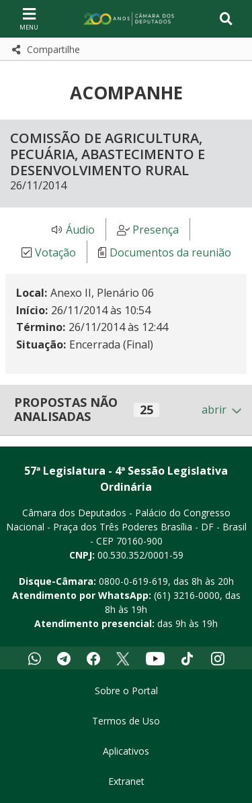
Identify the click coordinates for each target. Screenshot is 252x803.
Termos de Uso (126, 720)
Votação (55, 252)
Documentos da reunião (170, 252)
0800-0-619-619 (133, 581)
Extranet (126, 781)
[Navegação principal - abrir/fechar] (29, 18)
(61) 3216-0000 (187, 595)
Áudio (80, 229)
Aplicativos (126, 751)
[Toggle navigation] (226, 19)
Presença (155, 229)
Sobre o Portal (126, 690)
